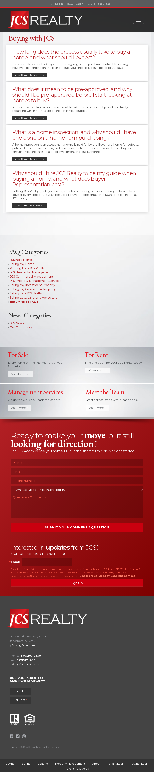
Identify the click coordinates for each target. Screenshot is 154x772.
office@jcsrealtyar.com (25, 664)
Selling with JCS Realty (26, 293)
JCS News (17, 323)
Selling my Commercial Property (33, 289)
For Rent (20, 700)
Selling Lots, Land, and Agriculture (33, 297)
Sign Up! (77, 583)
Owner (75, 3)
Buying (10, 763)
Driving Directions (23, 645)
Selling (26, 763)
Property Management (70, 763)
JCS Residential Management (31, 272)
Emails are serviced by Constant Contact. (107, 575)
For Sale (20, 691)
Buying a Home (21, 260)
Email (15, 562)
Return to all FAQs (24, 302)
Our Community (21, 327)
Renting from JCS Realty (27, 268)
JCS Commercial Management (31, 276)
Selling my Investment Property (32, 285)
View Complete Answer (29, 74)
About (96, 763)
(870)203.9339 (30, 655)
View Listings (20, 374)
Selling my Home (22, 264)
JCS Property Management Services (35, 281)
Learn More (19, 407)
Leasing (43, 763)
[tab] (77, 65)
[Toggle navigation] (138, 20)
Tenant (55, 3)
